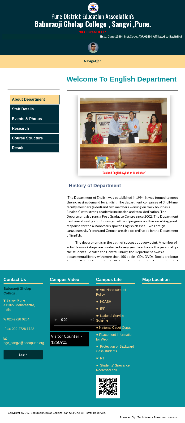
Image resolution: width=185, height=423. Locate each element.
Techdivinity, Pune (149, 417)
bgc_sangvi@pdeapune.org (24, 343)
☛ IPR (101, 309)
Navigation (92, 61)
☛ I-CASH (103, 301)
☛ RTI (100, 358)
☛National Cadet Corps (113, 327)
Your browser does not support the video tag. (85, 308)
